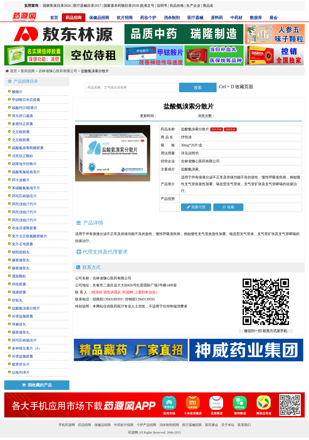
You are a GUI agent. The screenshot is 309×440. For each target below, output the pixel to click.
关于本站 (227, 425)
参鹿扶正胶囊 (22, 124)
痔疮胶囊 (19, 284)
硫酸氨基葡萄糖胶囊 (28, 148)
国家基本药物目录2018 (121, 6)
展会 (273, 18)
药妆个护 (148, 18)
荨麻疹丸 (19, 324)
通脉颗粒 (19, 276)
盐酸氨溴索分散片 (26, 308)
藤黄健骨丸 (21, 260)
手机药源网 (67, 425)
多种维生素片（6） (27, 348)
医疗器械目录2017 (87, 6)
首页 (54, 18)
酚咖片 (17, 92)
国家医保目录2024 (57, 6)
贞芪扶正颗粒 (22, 156)
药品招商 (74, 18)
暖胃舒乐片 (21, 364)
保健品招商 (99, 18)
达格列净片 (21, 372)
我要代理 (196, 207)
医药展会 (211, 425)
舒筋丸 (17, 300)
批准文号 (147, 6)
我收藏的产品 (37, 385)
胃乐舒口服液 (22, 116)
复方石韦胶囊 (22, 244)
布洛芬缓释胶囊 (24, 228)
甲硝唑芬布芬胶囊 (26, 100)
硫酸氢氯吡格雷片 (26, 172)
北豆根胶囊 (21, 132)
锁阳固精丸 (21, 252)
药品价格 (177, 6)
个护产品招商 (146, 425)
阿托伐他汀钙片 (24, 204)
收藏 (228, 207)
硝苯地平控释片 (24, 164)
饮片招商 (125, 18)
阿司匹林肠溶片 (24, 196)
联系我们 (244, 425)
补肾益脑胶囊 (22, 316)
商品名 (208, 6)
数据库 (256, 18)
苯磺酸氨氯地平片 (26, 188)
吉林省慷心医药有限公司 (58, 71)
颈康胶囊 (19, 292)
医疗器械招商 (192, 425)
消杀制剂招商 (169, 425)
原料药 (217, 18)
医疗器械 (195, 18)
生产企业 (193, 6)
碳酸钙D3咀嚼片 (24, 108)
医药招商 (28, 71)
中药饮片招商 (123, 425)
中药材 (236, 18)
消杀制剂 (172, 18)
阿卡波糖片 (21, 180)
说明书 (162, 6)
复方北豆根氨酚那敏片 (29, 236)
